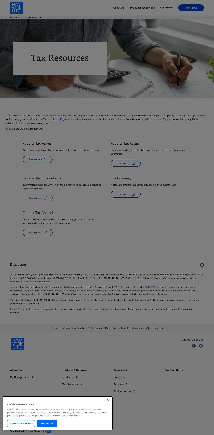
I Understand (47, 423)
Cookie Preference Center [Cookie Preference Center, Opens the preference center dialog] (20, 423)
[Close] (107, 399)
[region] (58, 413)
